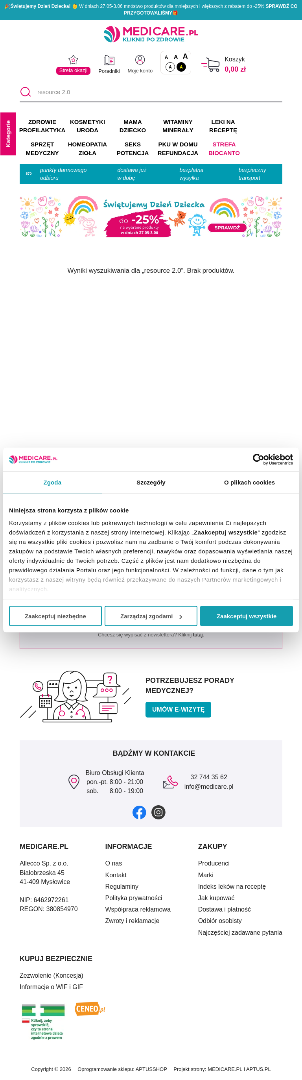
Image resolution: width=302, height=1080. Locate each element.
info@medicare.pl (209, 786)
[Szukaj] (25, 92)
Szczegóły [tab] (150, 482)
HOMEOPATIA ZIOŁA (87, 148)
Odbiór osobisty (220, 920)
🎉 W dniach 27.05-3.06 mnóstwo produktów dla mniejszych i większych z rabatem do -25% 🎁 (150, 10)
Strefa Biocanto (224, 148)
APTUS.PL (258, 1069)
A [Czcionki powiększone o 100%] (185, 56)
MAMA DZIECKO (133, 126)
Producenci (214, 863)
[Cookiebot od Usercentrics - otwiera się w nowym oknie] (258, 460)
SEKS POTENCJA (133, 148)
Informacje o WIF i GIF (51, 987)
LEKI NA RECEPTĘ (223, 126)
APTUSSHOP (151, 1069)
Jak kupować (216, 898)
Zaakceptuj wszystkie (247, 616)
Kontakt (116, 875)
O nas (113, 863)
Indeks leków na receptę (232, 886)
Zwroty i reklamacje (132, 920)
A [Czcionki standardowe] (166, 57)
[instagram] (158, 812)
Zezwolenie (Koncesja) (51, 975)
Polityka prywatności (133, 898)
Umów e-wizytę (178, 709)
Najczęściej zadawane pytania (240, 932)
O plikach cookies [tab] (249, 482)
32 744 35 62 (208, 777)
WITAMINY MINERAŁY (177, 126)
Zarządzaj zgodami (151, 616)
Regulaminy (121, 886)
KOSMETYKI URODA (87, 126)
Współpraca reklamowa (138, 909)
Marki (206, 875)
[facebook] (139, 812)
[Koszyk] (210, 64)
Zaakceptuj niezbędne (55, 616)
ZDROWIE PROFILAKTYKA (42, 126)
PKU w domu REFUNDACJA (178, 148)
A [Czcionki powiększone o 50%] (176, 57)
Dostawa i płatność (224, 909)
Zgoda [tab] (53, 482)
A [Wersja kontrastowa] (181, 67)
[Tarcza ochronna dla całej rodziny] (151, 92)
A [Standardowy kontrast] (170, 67)
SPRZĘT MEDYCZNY (42, 148)
